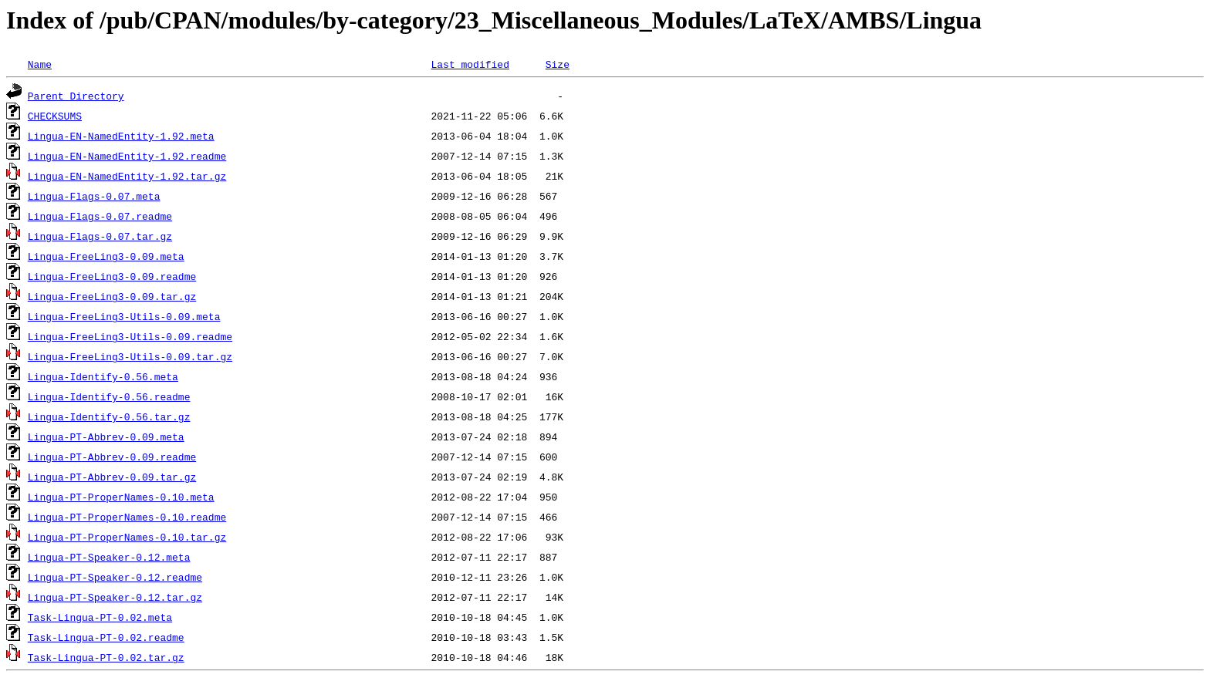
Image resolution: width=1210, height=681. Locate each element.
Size (558, 64)
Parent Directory (76, 96)
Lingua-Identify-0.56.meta (103, 376)
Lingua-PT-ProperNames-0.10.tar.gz (127, 537)
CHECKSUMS (55, 116)
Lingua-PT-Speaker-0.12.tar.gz (115, 597)
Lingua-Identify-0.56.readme (109, 396)
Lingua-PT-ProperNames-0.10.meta (121, 497)
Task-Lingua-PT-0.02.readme (106, 637)
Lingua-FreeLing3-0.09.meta (106, 256)
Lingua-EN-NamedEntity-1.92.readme (127, 156)
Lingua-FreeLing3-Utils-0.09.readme (130, 336)
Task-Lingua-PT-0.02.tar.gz (106, 657)
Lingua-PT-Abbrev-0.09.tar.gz (112, 477)
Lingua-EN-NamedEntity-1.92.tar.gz (127, 176)
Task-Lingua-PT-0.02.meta (100, 617)
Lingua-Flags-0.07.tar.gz (100, 236)
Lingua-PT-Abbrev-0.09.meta (106, 436)
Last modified (470, 64)
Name (40, 64)
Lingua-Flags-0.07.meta (94, 196)
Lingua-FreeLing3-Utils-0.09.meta (124, 316)
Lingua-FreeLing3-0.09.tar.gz (112, 296)
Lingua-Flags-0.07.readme (100, 216)
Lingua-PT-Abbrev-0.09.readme (112, 457)
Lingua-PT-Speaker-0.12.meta (109, 557)
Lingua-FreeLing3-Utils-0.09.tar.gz (130, 356)
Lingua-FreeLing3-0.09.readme (112, 276)
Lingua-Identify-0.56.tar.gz (109, 416)
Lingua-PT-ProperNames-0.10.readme (127, 517)
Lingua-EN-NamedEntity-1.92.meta (121, 136)
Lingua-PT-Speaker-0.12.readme (115, 577)
